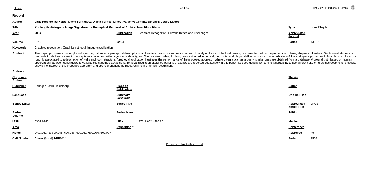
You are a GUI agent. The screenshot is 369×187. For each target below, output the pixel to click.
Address (18, 71)
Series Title (124, 103)
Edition (293, 112)
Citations (331, 7)
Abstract (18, 53)
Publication (124, 33)
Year (15, 33)
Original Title (297, 94)
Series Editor (21, 103)
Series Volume (17, 114)
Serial (292, 138)
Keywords (19, 47)
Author (17, 21)
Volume (17, 41)
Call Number (21, 138)
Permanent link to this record (184, 144)
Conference (296, 127)
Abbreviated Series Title (296, 105)
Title (15, 27)
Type (291, 27)
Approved (295, 132)
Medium (293, 121)
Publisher (19, 86)
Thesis (292, 77)
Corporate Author (19, 79)
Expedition (124, 127)
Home (18, 8)
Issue (120, 41)
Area (15, 127)
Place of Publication (124, 87)
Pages (292, 41)
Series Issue (125, 112)
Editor (292, 86)
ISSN (15, 121)
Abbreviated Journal (296, 34)
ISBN (120, 121)
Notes (16, 132)
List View (318, 7)
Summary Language (123, 96)
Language (19, 94)
